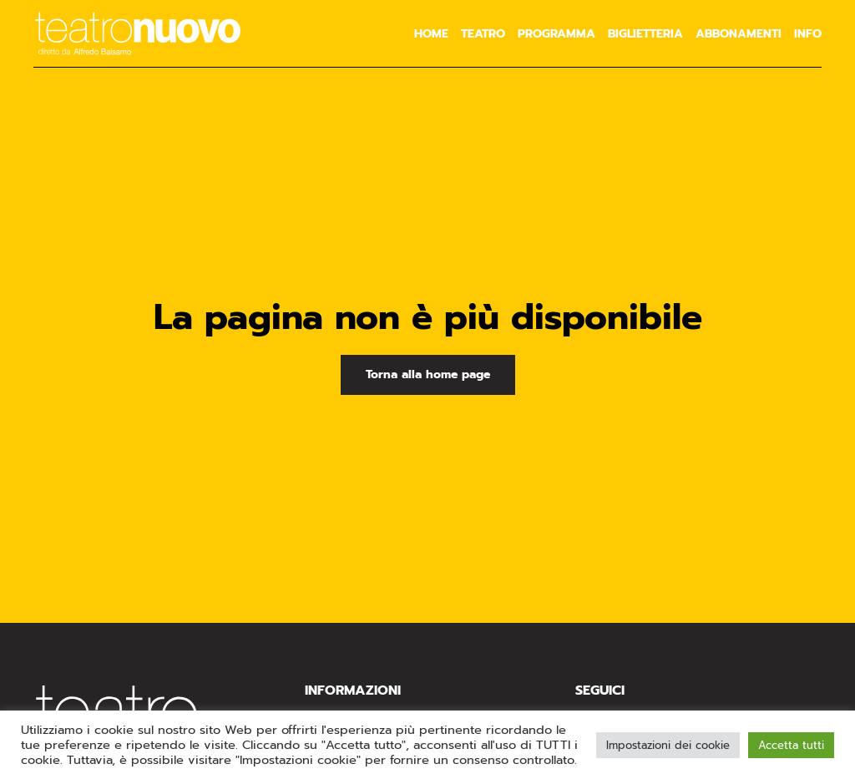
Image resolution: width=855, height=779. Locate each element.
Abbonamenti (739, 34)
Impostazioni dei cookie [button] (668, 745)
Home (431, 34)
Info (808, 34)
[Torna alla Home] (137, 33)
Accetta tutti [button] (791, 745)
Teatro (483, 34)
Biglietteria (645, 34)
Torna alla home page (428, 374)
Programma (556, 34)
